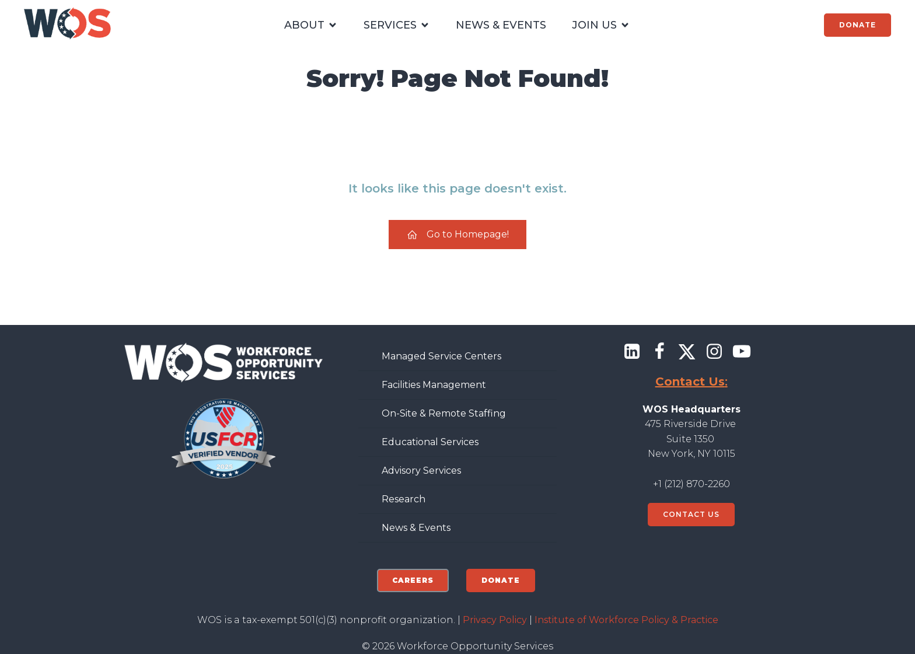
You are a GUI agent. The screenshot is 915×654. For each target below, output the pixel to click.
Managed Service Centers (441, 356)
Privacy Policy (495, 619)
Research (403, 499)
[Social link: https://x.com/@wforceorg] (691, 351)
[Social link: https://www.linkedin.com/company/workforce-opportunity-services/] (636, 351)
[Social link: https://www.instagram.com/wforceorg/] (718, 351)
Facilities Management (434, 384)
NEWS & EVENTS (501, 25)
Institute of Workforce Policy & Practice (626, 619)
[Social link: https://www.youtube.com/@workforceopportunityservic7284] (746, 351)
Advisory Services (421, 470)
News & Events (416, 527)
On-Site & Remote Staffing (444, 413)
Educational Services (430, 441)
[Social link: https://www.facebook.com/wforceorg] (663, 351)
